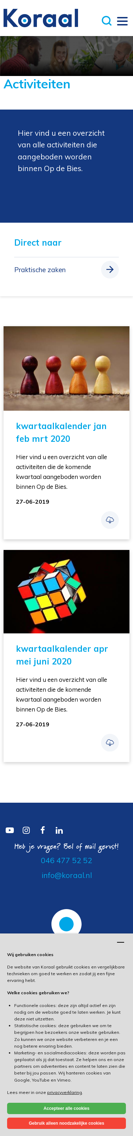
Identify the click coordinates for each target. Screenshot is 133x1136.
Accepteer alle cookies (66, 1108)
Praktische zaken (40, 269)
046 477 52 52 (66, 860)
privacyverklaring (64, 1092)
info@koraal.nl (66, 875)
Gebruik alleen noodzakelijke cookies (66, 1123)
